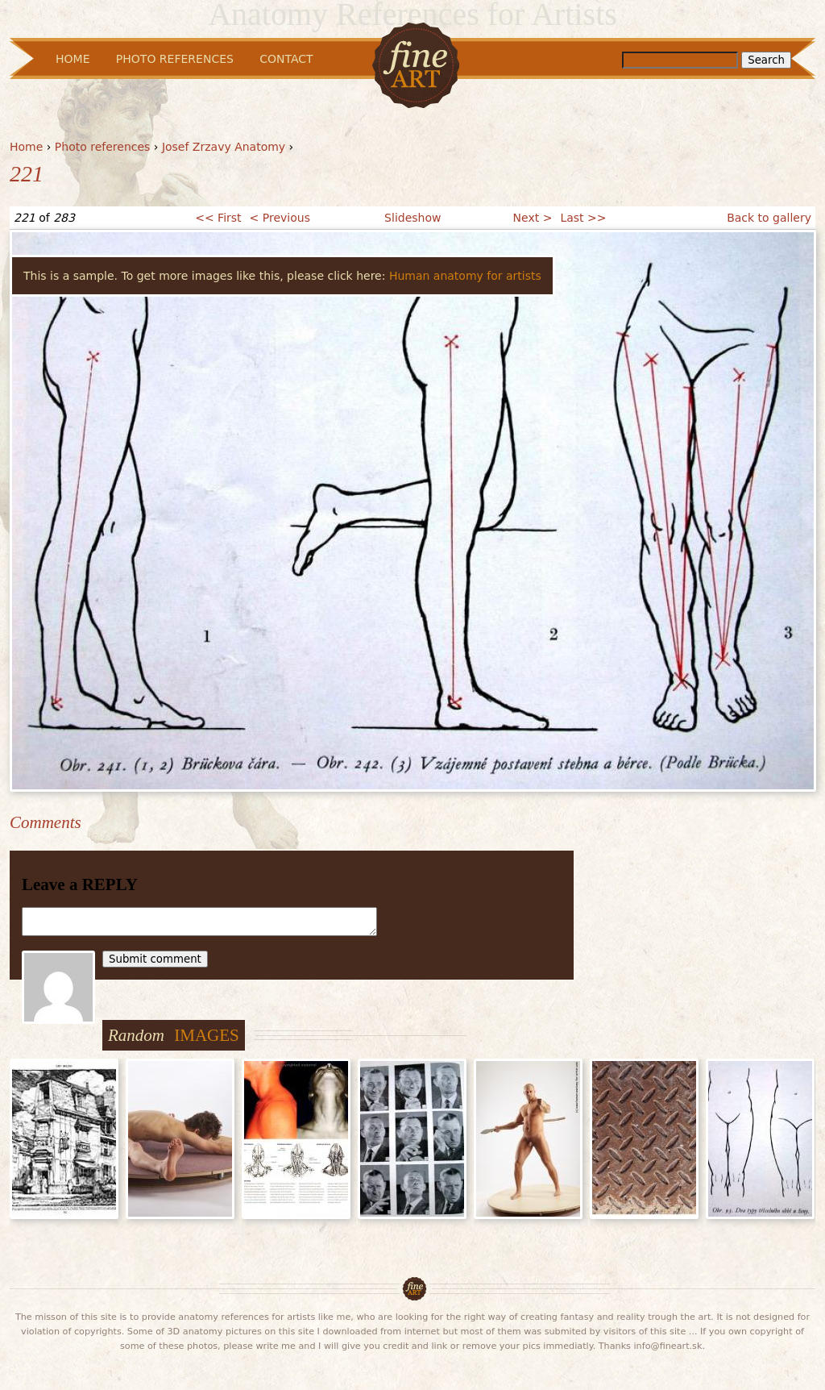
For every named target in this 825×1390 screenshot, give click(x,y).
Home (26, 146)
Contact (286, 58)
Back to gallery (769, 217)
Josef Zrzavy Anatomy (223, 146)
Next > (533, 217)
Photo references (103, 146)
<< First (218, 217)
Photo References (175, 58)
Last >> (583, 217)
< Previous (280, 217)
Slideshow (412, 217)
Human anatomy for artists (465, 275)
